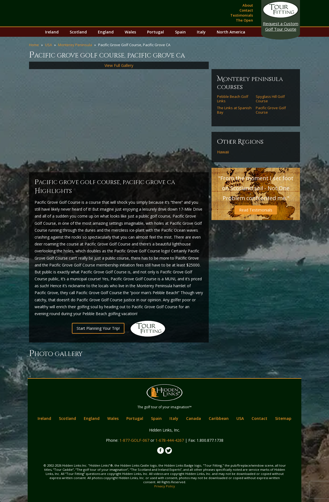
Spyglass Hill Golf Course (270, 98)
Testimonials (241, 15)
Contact (246, 10)
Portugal (155, 32)
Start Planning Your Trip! (98, 328)
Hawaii (223, 152)
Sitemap (283, 418)
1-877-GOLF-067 (134, 440)
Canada (193, 418)
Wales (130, 32)
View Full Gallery (119, 65)
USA (48, 44)
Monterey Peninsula (75, 44)
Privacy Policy (164, 486)
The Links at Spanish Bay (234, 110)
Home (34, 44)
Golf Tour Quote (280, 26)
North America (231, 32)
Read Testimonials (255, 210)
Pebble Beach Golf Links (232, 98)
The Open (244, 20)
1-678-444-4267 (169, 440)
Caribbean (219, 418)
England (106, 32)
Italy (201, 32)
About (247, 5)
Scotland (78, 32)
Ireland (52, 32)
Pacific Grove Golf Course (271, 110)
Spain (180, 32)
